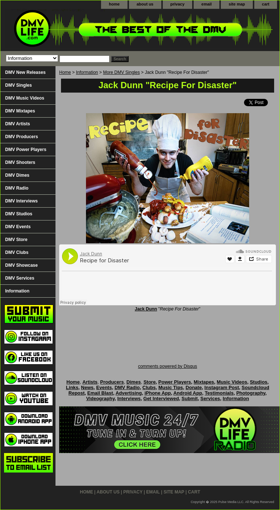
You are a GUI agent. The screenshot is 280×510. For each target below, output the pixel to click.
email (206, 4)
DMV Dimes (17, 175)
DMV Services (19, 278)
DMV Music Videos (24, 98)
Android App (187, 393)
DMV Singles (18, 85)
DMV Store (16, 239)
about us (145, 4)
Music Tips (170, 387)
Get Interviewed (161, 398)
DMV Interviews (21, 201)
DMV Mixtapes (20, 111)
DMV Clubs (16, 252)
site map (237, 4)
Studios (259, 382)
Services (210, 398)
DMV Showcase (21, 265)
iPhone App (157, 393)
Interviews (129, 398)
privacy (177, 4)
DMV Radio (16, 188)
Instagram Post (221, 387)
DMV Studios (18, 213)
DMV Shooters (20, 162)
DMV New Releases (25, 72)
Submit (190, 398)
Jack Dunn (146, 309)
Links (72, 387)
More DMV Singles (121, 72)
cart (265, 4)
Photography (250, 393)
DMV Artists (17, 123)
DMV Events (17, 226)
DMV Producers (21, 136)
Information (87, 72)
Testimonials (219, 393)
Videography (100, 398)
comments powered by (167, 366)
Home (65, 72)
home (114, 4)
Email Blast (100, 393)
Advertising (128, 393)
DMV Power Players (25, 149)
